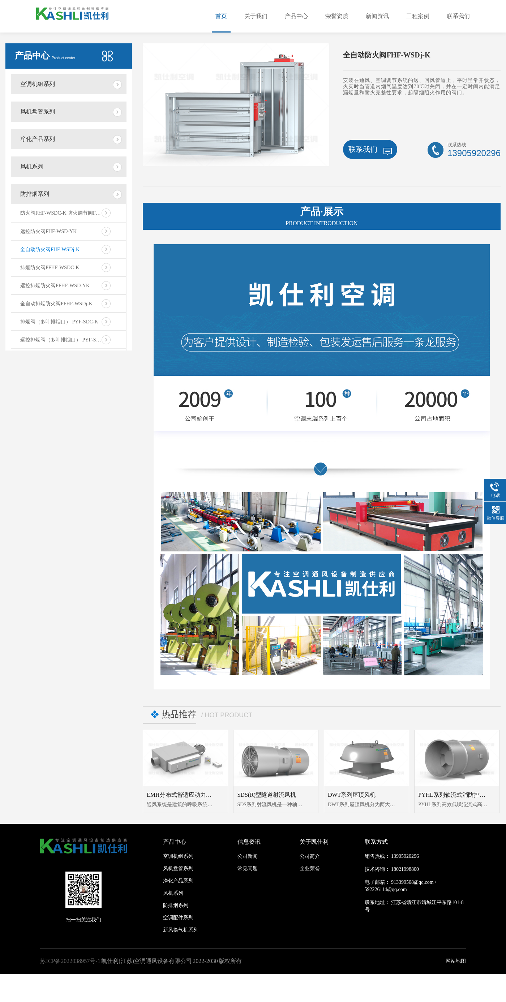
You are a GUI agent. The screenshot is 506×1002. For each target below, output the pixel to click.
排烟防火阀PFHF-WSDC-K (49, 267)
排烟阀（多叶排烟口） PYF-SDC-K (59, 321)
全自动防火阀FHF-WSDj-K (50, 249)
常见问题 (247, 868)
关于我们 (255, 16)
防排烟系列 (34, 194)
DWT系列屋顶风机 (352, 795)
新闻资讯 (377, 16)
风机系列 (31, 166)
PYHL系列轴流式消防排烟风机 (457, 795)
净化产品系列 (37, 139)
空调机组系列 (37, 84)
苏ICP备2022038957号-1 (70, 961)
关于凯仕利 (314, 842)
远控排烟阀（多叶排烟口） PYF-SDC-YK (66, 340)
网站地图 (456, 961)
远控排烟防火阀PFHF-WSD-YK (55, 285)
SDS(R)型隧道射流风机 (266, 795)
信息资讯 (249, 842)
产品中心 (296, 16)
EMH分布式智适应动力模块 (182, 795)
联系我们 (458, 16)
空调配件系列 (178, 917)
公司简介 (310, 856)
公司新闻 (247, 856)
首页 (221, 16)
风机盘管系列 (37, 111)
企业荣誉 (310, 868)
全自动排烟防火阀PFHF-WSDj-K (56, 303)
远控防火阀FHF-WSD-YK (48, 231)
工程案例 (417, 16)
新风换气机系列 (180, 930)
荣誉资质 (336, 16)
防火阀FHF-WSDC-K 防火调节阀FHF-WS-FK (70, 213)
